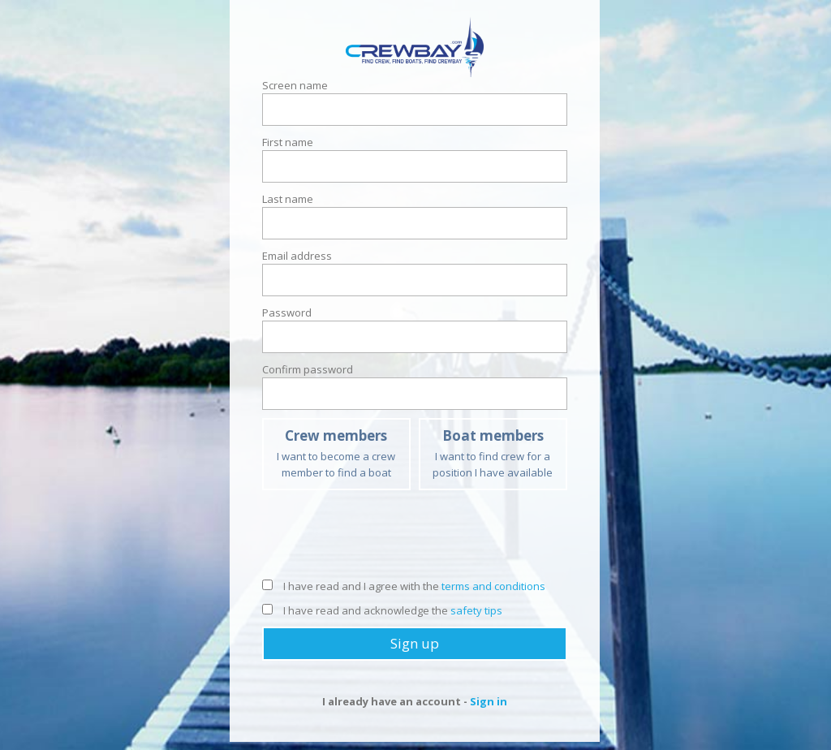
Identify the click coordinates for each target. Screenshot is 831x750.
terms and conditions (493, 586)
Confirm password (307, 369)
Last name (287, 199)
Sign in (488, 701)
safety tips (476, 610)
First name (287, 142)
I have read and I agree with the (403, 586)
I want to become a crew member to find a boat (336, 453)
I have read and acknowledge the (382, 610)
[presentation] (414, 538)
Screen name (295, 85)
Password (287, 312)
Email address (297, 255)
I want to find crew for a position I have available (493, 453)
